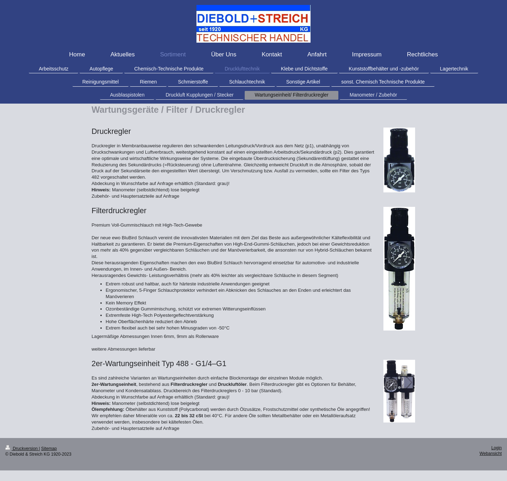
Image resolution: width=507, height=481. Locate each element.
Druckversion (22, 448)
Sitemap (49, 448)
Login (496, 447)
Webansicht (491, 453)
